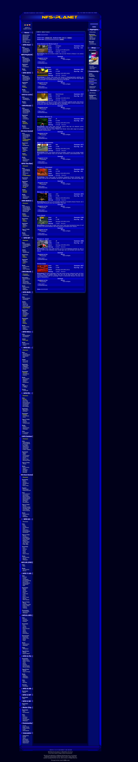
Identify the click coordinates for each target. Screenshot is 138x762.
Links (24, 729)
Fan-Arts (25, 471)
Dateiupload (26, 730)
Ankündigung (26, 49)
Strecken (25, 225)
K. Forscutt (25, 432)
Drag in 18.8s (26, 605)
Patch (24, 454)
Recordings (26, 406)
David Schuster (60, 94)
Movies (24, 558)
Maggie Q (25, 385)
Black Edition (26, 496)
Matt (57, 144)
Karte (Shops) (26, 538)
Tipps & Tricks (26, 671)
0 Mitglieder (92, 76)
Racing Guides (26, 507)
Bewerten (64, 51)
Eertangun (58, 46)
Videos (24, 70)
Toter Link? (41, 62)
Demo (24, 138)
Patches (25, 179)
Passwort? (92, 87)
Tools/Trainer (26, 455)
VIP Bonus (25, 186)
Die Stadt (25, 501)
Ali (56, 217)
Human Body (41, 263)
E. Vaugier (25, 444)
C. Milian (25, 387)
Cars (24, 547)
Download (25, 637)
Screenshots (26, 92)
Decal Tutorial (26, 510)
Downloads (25, 489)
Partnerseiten (26, 728)
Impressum (25, 742)
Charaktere (25, 530)
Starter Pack (26, 282)
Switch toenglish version (27, 28)
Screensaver (26, 712)
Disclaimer (25, 739)
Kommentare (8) (42, 234)
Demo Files (25, 459)
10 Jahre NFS (26, 42)
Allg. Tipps (25, 543)
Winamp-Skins (26, 460)
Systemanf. (25, 52)
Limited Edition (27, 139)
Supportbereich (27, 490)
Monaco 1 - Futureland (44, 167)
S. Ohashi (25, 433)
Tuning (24, 230)
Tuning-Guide (26, 423)
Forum (24, 41)
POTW (24, 736)
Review (24, 215)
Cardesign (25, 686)
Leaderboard (26, 275)
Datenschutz (26, 741)
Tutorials (25, 608)
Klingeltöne (26, 382)
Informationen (26, 494)
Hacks (24, 552)
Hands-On (25, 123)
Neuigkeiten (26, 48)
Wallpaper (25, 160)
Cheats (24, 187)
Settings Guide (26, 306)
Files (24, 144)
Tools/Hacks (26, 374)
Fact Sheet (25, 581)
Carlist (24, 526)
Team (24, 738)
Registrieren (93, 86)
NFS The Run (93, 35)
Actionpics (25, 677)
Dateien (25, 482)
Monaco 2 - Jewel (43, 239)
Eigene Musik (26, 307)
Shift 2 (91, 36)
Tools (24, 551)
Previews (25, 717)
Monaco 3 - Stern (43, 192)
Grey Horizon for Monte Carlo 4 (47, 44)
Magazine (25, 540)
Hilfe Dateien (26, 599)
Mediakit (25, 472)
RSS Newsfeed (26, 39)
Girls (24, 528)
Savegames (26, 456)
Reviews (25, 122)
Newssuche (26, 37)
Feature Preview (27, 283)
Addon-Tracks (26, 661)
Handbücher (26, 145)
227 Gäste (91, 75)
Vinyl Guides (26, 509)
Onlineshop (26, 735)
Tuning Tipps (26, 541)
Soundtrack (26, 66)
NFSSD (91, 96)
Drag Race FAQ (27, 604)
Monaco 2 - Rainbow (44, 67)
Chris (57, 265)
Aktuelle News (26, 35)
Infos (24, 525)
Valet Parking (26, 269)
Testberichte (26, 216)
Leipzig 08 (25, 390)
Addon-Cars (26, 638)
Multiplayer (25, 140)
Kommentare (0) (42, 63)
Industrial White (42, 92)
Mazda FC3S (26, 210)
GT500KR (25, 366)
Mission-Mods (26, 667)
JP (56, 118)
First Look (25, 305)
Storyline (25, 353)
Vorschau (25, 400)
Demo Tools (26, 553)
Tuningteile (25, 579)
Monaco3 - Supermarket (45, 142)
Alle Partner (93, 93)
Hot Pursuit (92, 38)
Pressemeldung (27, 580)
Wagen (24, 65)
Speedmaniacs (93, 98)
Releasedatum (26, 51)
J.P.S (57, 69)
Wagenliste (25, 365)
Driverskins (26, 633)
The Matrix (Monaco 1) (44, 117)
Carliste (25, 621)
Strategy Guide (26, 508)
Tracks (24, 626)
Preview (25, 87)
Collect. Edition (27, 449)
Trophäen (25, 117)
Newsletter (25, 38)
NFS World (92, 39)
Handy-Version (26, 497)
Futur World (41, 215)
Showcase (25, 294)
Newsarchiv (26, 36)
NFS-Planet (70, 751)
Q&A (24, 172)
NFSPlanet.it (93, 97)
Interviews (25, 620)
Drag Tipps (25, 544)
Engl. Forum (26, 727)
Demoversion (26, 628)
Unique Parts (26, 539)
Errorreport (25, 740)
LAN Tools (25, 593)
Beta (24, 280)
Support (25, 421)
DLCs (24, 151)
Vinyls (24, 590)
